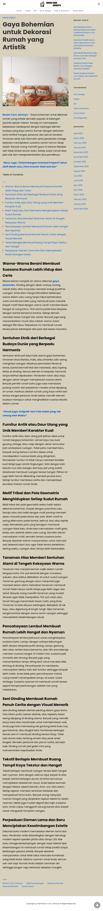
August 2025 (79, 171)
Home (19, 11)
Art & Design (45, 11)
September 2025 (81, 166)
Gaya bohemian (10, 886)
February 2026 (80, 143)
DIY (35, 11)
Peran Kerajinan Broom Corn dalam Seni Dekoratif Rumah (85, 76)
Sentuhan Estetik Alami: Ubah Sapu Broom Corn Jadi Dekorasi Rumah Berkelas (84, 44)
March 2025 (79, 194)
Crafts (28, 11)
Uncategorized (80, 118)
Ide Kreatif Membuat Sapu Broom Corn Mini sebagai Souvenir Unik (85, 56)
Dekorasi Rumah (55, 883)
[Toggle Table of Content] (4, 182)
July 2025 (78, 175)
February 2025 (80, 199)
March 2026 (79, 138)
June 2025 (78, 180)
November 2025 (81, 157)
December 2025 (81, 152)
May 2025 (78, 185)
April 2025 (78, 190)
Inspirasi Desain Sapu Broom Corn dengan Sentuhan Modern (83, 66)
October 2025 (80, 161)
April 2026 (78, 133)
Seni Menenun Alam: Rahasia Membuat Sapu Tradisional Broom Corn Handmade (84, 31)
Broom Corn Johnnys (15, 114)
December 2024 (81, 208)
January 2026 (80, 147)
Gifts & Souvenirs (61, 11)
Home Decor (78, 11)
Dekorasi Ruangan (35, 883)
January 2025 (80, 204)
